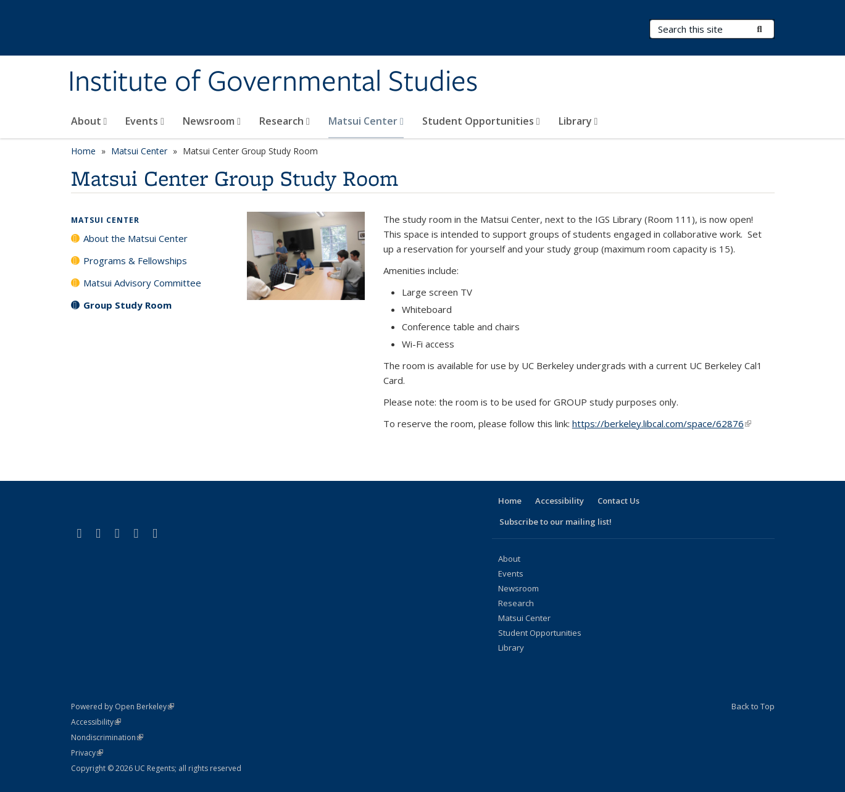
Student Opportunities (481, 121)
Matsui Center (366, 121)
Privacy (87, 753)
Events (144, 121)
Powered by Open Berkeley (122, 706)
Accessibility (559, 500)
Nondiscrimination (107, 737)
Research (284, 121)
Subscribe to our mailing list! (555, 521)
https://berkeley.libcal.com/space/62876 (661, 423)
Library (578, 121)
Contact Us (618, 500)
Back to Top (753, 706)
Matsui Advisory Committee (142, 283)
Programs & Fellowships (135, 260)
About (89, 121)
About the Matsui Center (135, 238)
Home (83, 151)
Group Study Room (127, 305)
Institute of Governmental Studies (273, 82)
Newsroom (212, 121)
